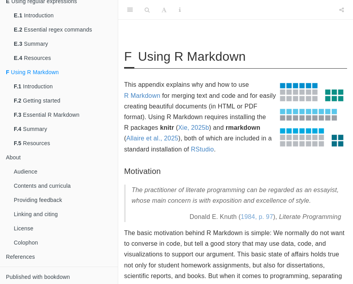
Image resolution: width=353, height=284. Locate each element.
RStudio (202, 149)
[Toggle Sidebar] (130, 10)
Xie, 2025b (193, 127)
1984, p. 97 (257, 216)
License (23, 228)
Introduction (34, 15)
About (13, 157)
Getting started (37, 100)
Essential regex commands (53, 29)
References (20, 257)
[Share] (341, 10)
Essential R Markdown (47, 115)
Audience (25, 171)
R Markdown (142, 95)
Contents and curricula (42, 186)
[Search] (147, 10)
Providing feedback (38, 200)
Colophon (26, 242)
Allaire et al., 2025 (152, 138)
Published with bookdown (38, 277)
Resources (32, 58)
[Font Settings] (164, 10)
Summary (31, 44)
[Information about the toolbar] (180, 10)
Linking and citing (36, 214)
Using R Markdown (32, 72)
